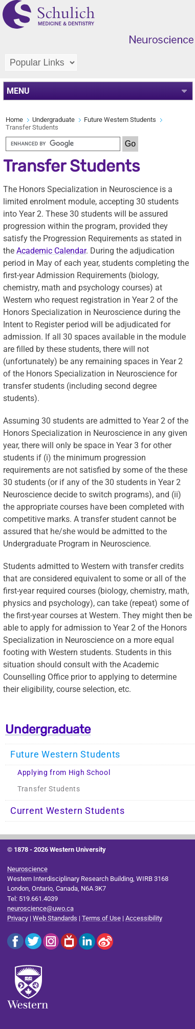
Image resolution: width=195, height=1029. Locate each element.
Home (14, 119)
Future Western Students (120, 119)
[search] (63, 144)
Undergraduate (53, 119)
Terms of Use (101, 918)
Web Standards (55, 918)
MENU (18, 91)
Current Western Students (67, 811)
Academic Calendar (51, 251)
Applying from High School (64, 772)
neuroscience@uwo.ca (40, 908)
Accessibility (143, 918)
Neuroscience (27, 869)
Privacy (17, 918)
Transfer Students (48, 789)
